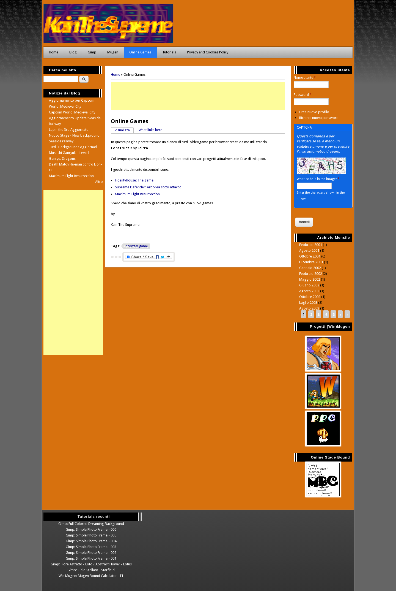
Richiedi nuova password (319, 118)
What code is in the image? (318, 179)
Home (53, 52)
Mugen (112, 52)
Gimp (92, 52)
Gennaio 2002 (310, 268)
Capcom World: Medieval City (72, 112)
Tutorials (169, 52)
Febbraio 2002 (310, 274)
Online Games (140, 52)
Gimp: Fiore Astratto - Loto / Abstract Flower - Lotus (91, 564)
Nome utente (305, 78)
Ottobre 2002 (309, 297)
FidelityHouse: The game (134, 180)
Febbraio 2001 (310, 245)
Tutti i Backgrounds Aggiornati (73, 147)
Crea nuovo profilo (314, 112)
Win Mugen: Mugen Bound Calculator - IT (91, 576)
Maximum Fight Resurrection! (138, 194)
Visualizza (124, 130)
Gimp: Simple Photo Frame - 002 (91, 553)
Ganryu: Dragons (62, 158)
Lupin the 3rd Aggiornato (69, 130)
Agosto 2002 (309, 291)
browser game (137, 246)
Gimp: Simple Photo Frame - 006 (91, 529)
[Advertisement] (198, 96)
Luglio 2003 (308, 302)
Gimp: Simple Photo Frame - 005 (91, 535)
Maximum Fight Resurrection (71, 176)
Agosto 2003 (309, 308)
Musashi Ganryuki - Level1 (69, 153)
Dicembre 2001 (311, 262)
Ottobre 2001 (309, 256)
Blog (73, 52)
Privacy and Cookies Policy (207, 52)
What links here (150, 130)
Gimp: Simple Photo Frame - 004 (91, 541)
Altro (99, 182)
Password (303, 95)
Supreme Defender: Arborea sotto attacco (148, 187)
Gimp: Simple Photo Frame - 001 (91, 558)
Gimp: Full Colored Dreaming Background (91, 524)
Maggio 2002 (309, 279)
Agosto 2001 (309, 250)
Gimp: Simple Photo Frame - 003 (91, 547)
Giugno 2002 (309, 285)
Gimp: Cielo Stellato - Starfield (91, 570)
